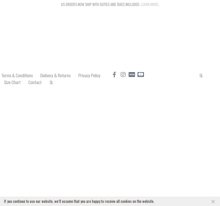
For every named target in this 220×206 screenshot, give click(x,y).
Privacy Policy (91, 75)
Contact (36, 80)
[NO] (213, 201)
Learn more (149, 4)
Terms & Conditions (16, 75)
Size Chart (12, 80)
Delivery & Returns (56, 75)
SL (54, 80)
